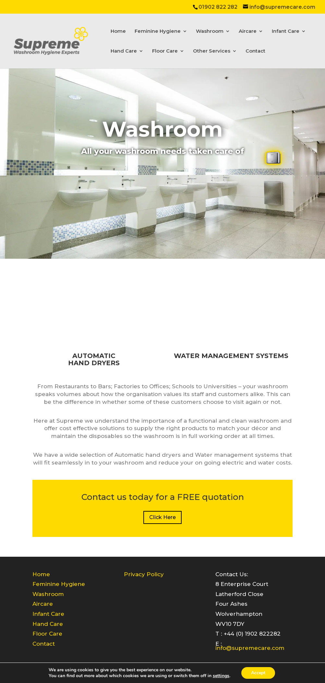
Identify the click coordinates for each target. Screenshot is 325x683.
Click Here (162, 517)
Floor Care (165, 51)
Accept (258, 673)
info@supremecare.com (249, 648)
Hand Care (124, 51)
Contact (255, 51)
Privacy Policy (144, 574)
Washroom (209, 31)
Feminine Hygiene (158, 31)
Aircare (248, 31)
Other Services (211, 51)
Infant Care (285, 31)
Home (118, 31)
